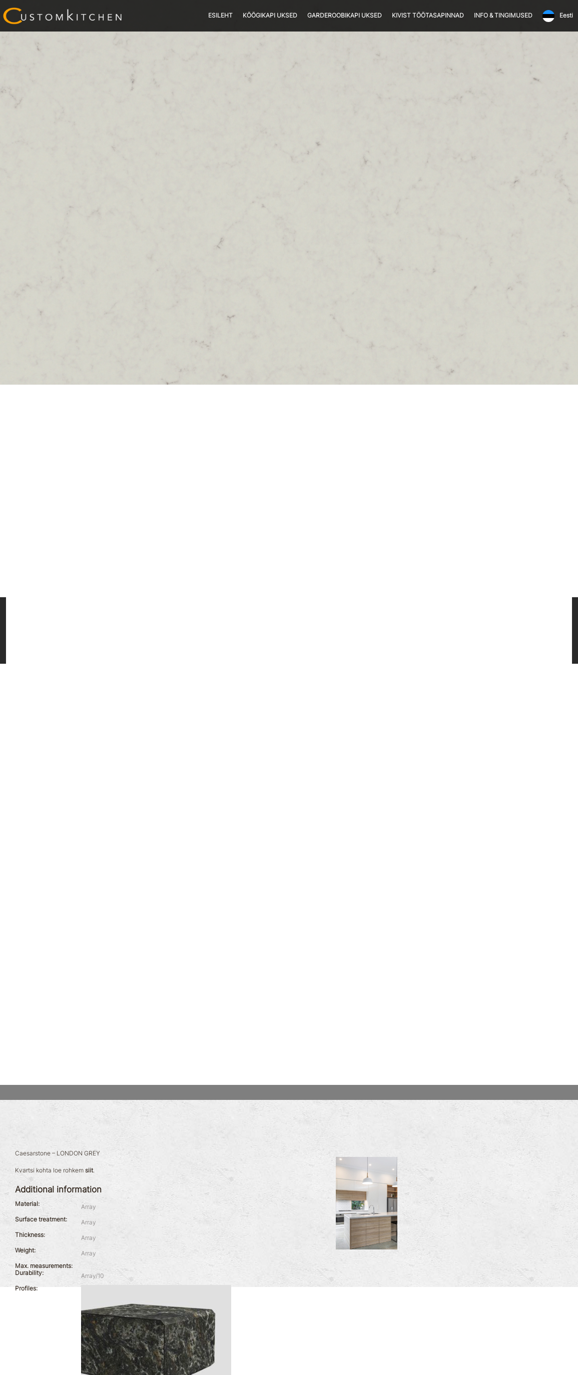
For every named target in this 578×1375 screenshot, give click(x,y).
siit (89, 1170)
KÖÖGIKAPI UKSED (270, 15)
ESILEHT (220, 15)
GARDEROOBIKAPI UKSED (344, 15)
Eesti (566, 15)
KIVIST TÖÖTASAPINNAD (428, 15)
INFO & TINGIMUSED (503, 15)
